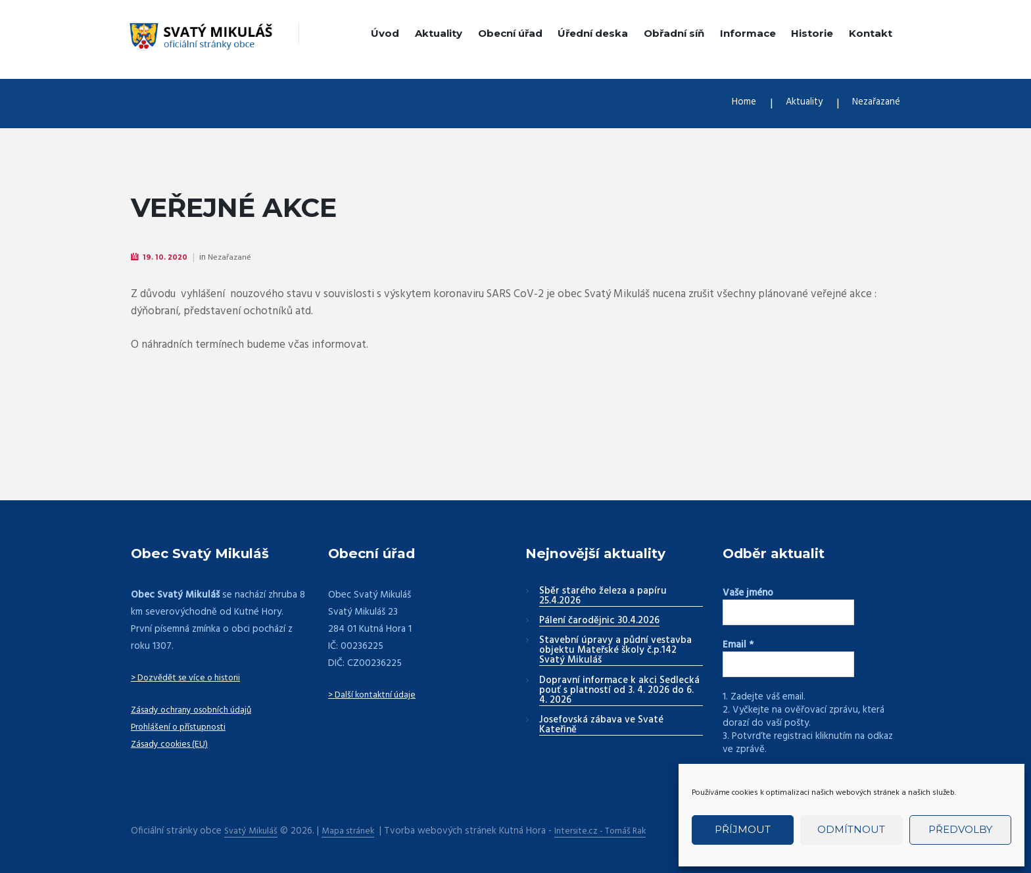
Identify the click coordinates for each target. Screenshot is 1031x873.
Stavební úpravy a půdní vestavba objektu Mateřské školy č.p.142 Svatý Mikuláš (615, 651)
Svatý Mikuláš (252, 830)
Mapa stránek (354, 830)
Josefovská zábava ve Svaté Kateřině (601, 726)
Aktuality (438, 33)
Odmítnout (851, 829)
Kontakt (870, 33)
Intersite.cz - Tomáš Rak (613, 830)
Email (738, 645)
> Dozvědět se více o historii (192, 678)
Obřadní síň (674, 33)
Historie (812, 33)
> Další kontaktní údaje (375, 695)
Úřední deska (593, 33)
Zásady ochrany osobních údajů (198, 711)
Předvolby (960, 829)
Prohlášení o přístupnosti (184, 728)
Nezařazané (872, 103)
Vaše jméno (748, 593)
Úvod (385, 33)
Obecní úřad (510, 33)
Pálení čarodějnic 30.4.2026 (599, 622)
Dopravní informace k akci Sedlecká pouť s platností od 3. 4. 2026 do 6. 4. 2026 (619, 691)
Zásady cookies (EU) (173, 745)
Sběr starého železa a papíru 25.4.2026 (603, 597)
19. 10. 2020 (169, 257)
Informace (748, 33)
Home (727, 103)
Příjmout (743, 829)
